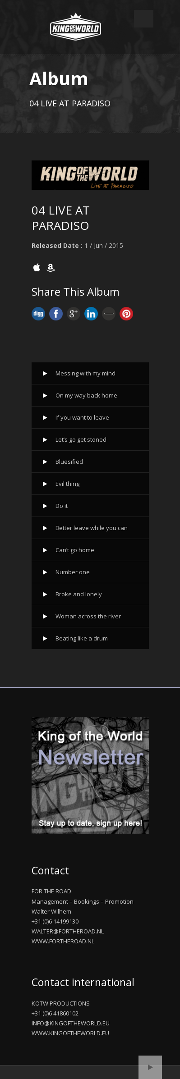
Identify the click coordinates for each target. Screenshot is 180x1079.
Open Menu (143, 18)
